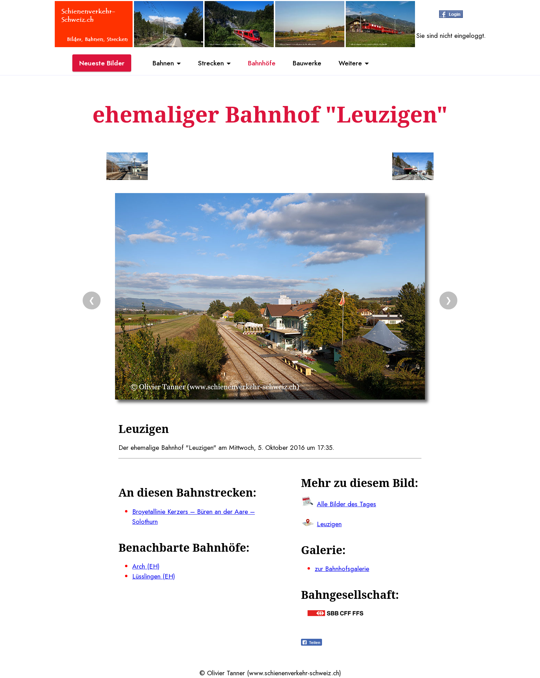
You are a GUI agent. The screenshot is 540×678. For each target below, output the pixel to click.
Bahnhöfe (262, 63)
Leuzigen (329, 524)
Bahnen (163, 63)
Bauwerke (307, 63)
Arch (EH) (145, 566)
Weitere (350, 63)
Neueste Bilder (101, 63)
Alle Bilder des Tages (346, 504)
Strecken (211, 63)
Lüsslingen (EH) (153, 576)
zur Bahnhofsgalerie (342, 568)
